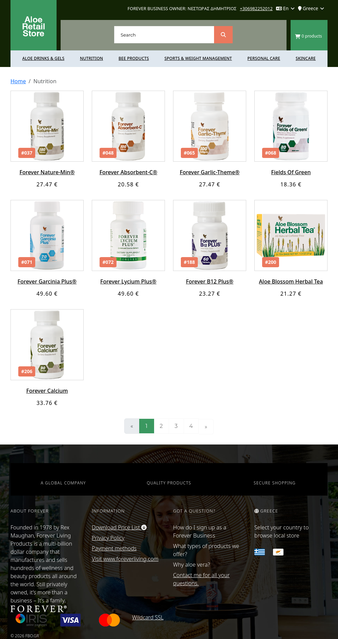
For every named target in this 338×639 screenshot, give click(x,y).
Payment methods (114, 548)
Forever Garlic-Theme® (209, 172)
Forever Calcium (47, 390)
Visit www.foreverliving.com (125, 559)
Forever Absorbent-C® (128, 172)
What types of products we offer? (206, 550)
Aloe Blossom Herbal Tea (291, 281)
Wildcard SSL (148, 617)
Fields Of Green (291, 172)
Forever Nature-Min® (47, 172)
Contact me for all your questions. (201, 579)
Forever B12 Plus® (209, 281)
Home (18, 81)
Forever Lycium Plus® (128, 281)
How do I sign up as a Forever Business (199, 531)
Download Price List (119, 527)
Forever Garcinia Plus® (47, 281)
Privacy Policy (108, 538)
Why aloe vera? (191, 564)
